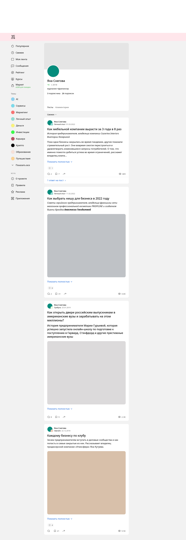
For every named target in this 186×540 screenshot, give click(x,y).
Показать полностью (12, 240)
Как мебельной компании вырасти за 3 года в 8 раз (24, 223)
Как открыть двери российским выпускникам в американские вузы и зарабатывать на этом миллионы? (47, 390)
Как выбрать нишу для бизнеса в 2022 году (20, 279)
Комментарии (14, 203)
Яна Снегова (6, 216)
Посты (4, 203)
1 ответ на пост (9, 261)
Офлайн (4, 499)
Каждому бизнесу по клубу (13, 504)
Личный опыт (7, 219)
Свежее (6, 206)
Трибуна (5, 385)
